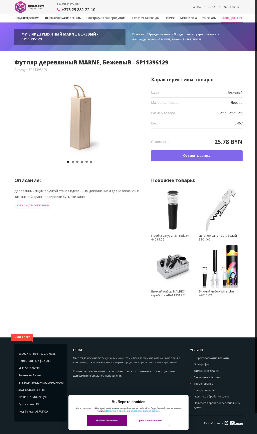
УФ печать (209, 18)
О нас (197, 7)
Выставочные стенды (145, 18)
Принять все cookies (107, 420)
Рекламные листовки (207, 377)
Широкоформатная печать (63, 18)
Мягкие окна (188, 18)
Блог (212, 7)
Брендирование (232, 18)
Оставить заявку (197, 155)
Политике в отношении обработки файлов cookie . (132, 411)
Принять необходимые (150, 420)
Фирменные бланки (206, 371)
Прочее (170, 18)
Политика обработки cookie (212, 396)
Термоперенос (203, 383)
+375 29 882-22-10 (78, 9)
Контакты (231, 7)
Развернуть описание (31, 205)
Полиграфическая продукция (105, 18)
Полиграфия (201, 364)
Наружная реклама (26, 18)
